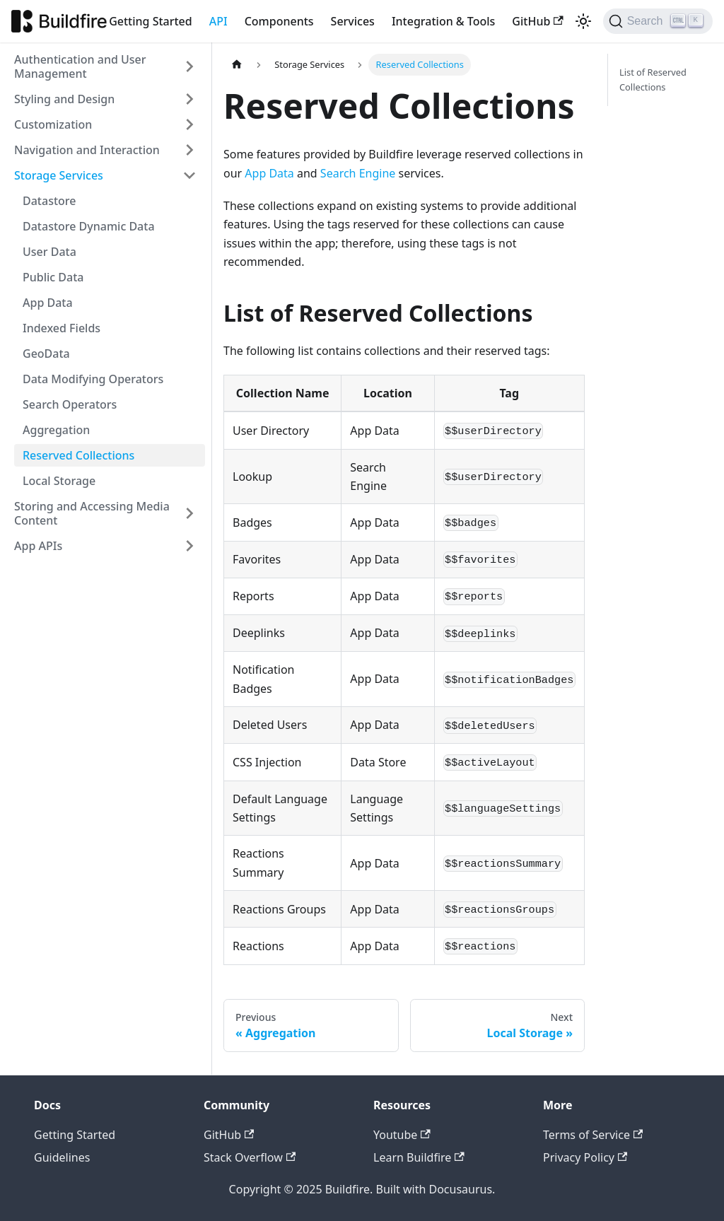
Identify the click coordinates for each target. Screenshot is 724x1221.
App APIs (38, 546)
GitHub (537, 21)
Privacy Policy (585, 1157)
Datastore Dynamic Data (89, 226)
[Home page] (236, 65)
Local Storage (59, 481)
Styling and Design (64, 99)
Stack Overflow (250, 1157)
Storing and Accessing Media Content (92, 513)
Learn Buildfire (419, 1157)
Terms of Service (593, 1135)
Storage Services (58, 175)
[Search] (658, 21)
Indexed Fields (61, 328)
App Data (48, 302)
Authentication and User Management (80, 66)
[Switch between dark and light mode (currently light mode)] (583, 21)
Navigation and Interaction (87, 150)
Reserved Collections (78, 455)
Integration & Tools (443, 21)
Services (353, 21)
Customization (53, 124)
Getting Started (150, 21)
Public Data (53, 277)
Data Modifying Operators (93, 379)
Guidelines (62, 1157)
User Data (49, 251)
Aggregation (56, 430)
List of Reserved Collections (653, 79)
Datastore (49, 201)
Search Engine (357, 173)
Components (279, 21)
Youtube (402, 1135)
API (218, 21)
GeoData (46, 353)
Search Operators (70, 404)
